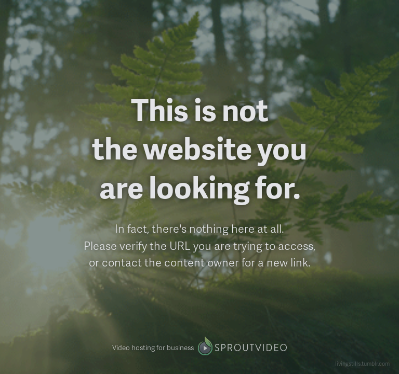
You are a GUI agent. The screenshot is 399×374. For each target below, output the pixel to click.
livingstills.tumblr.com (362, 363)
